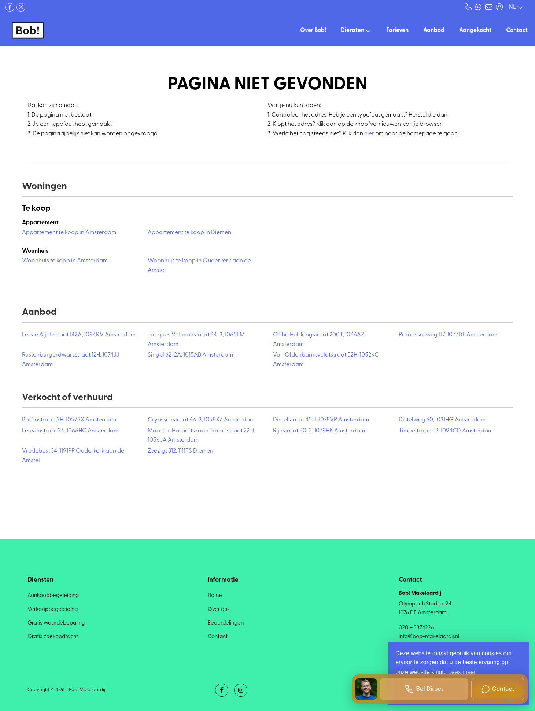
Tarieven (397, 30)
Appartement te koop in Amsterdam (69, 233)
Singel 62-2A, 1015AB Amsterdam (190, 355)
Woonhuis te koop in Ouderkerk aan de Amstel (199, 265)
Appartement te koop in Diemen (189, 233)
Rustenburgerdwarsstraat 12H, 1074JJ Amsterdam (70, 360)
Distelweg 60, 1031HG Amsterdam (442, 420)
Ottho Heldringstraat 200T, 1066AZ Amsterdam (318, 339)
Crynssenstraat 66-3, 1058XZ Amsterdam (201, 420)
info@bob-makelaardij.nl (429, 637)
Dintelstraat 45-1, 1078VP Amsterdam (321, 420)
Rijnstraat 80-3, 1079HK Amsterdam (319, 431)
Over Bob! (313, 30)
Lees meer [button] (462, 672)
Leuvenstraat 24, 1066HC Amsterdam (70, 431)
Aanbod (433, 30)
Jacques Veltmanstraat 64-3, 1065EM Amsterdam (196, 339)
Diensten (356, 30)
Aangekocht (475, 30)
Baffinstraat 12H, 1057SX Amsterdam (69, 420)
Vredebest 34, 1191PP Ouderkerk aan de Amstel (73, 456)
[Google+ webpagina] (20, 7)
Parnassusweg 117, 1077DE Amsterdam (448, 335)
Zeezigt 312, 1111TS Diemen (180, 451)
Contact (517, 30)
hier (369, 134)
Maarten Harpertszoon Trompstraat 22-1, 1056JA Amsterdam (201, 435)
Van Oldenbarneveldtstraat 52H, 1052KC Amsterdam (326, 360)
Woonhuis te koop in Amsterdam (65, 261)
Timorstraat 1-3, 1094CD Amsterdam (446, 431)
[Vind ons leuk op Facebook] (9, 7)
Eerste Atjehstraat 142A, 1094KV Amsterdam (79, 335)
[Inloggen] (499, 7)
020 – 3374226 (416, 628)
